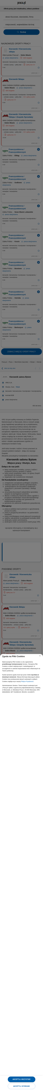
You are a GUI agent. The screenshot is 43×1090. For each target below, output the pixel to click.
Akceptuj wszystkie (21, 1079)
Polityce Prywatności (27, 681)
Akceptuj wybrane (21, 1086)
